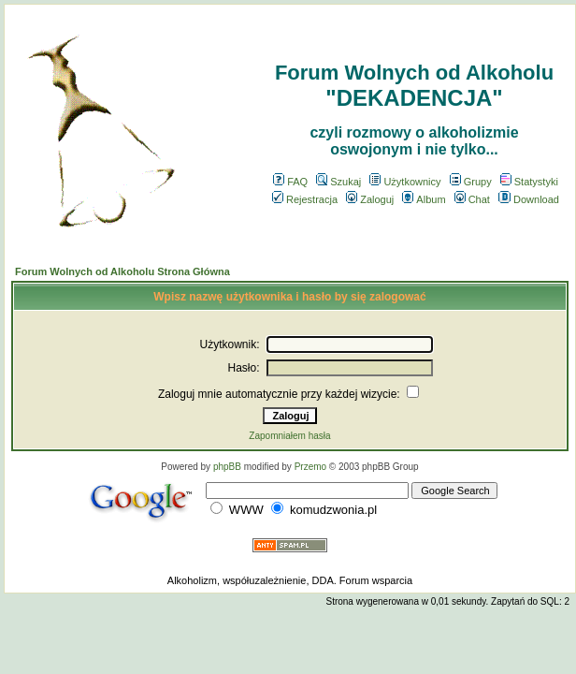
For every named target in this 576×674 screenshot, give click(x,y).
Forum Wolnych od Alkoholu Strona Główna (122, 271)
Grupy (471, 181)
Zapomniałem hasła (289, 436)
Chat (472, 199)
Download (528, 199)
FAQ (290, 181)
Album (423, 199)
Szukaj (338, 181)
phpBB (227, 467)
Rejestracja (305, 199)
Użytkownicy (404, 181)
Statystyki (529, 181)
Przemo (310, 467)
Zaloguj (370, 199)
